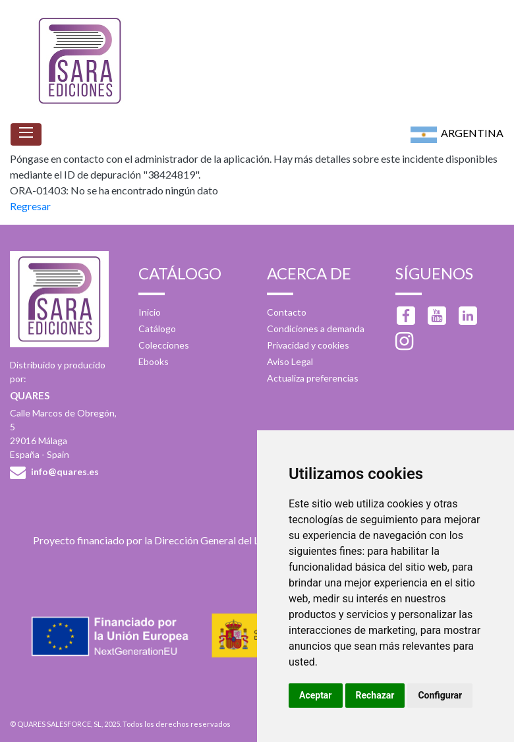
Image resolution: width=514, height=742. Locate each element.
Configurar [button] (440, 695)
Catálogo (157, 328)
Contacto (286, 312)
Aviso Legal (290, 361)
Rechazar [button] (375, 695)
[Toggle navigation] (26, 134)
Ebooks (153, 361)
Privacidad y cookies (308, 345)
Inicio (149, 312)
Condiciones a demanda (315, 328)
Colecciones (163, 345)
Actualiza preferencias (312, 378)
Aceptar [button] (315, 695)
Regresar (30, 206)
